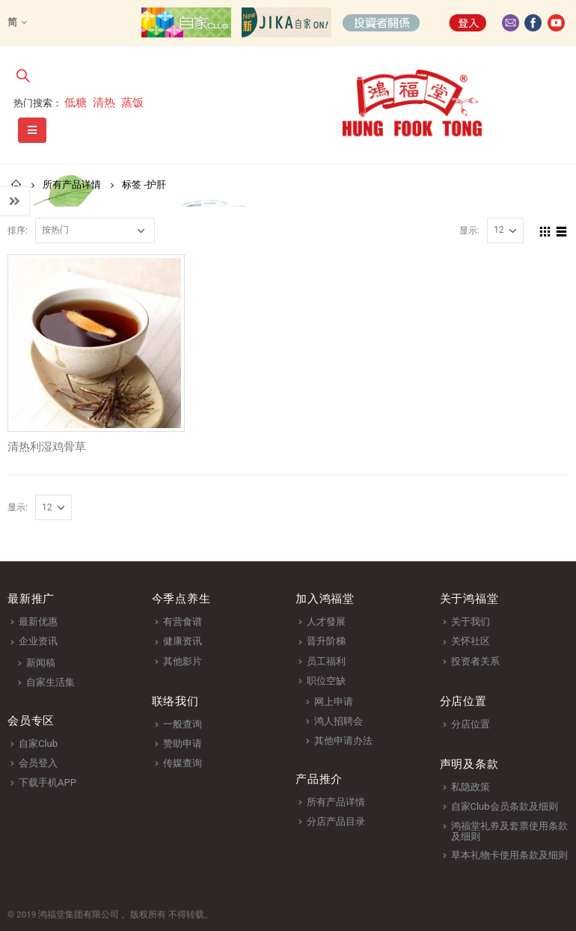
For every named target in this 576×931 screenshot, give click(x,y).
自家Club (38, 743)
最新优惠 (38, 621)
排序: (17, 230)
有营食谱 (182, 621)
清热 (104, 102)
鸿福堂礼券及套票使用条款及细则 (509, 831)
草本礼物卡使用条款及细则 (509, 855)
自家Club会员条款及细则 (504, 806)
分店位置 (470, 724)
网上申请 (333, 701)
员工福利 (326, 661)
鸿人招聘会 (338, 721)
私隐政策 (470, 787)
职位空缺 (326, 680)
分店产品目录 (336, 821)
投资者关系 (475, 661)
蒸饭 (132, 102)
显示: (469, 230)
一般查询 (182, 724)
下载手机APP (47, 782)
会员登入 (38, 763)
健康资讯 (182, 641)
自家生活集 (50, 682)
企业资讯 (38, 641)
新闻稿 (40, 662)
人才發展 (326, 621)
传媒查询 (182, 763)
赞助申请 (182, 743)
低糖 (75, 102)
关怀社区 (470, 641)
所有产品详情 (336, 802)
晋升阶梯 (326, 641)
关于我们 (470, 621)
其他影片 (182, 661)
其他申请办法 (343, 740)
